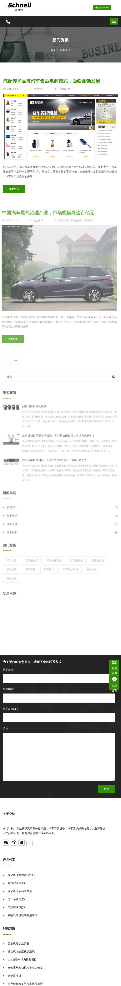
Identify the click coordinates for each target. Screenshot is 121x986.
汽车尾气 (49, 571)
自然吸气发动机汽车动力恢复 (25, 967)
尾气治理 (12, 562)
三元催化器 (31, 562)
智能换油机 (98, 562)
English (104, 7)
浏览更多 (14, 188)
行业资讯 (62, 518)
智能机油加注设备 (18, 943)
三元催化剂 (76, 562)
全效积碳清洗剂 (17, 883)
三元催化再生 (54, 562)
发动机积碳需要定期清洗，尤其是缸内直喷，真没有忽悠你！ (58, 438)
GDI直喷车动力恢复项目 (22, 959)
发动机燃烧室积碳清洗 (21, 951)
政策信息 (12, 580)
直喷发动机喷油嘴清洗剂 (22, 915)
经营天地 (62, 526)
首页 (53, 49)
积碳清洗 (12, 571)
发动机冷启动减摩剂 (20, 891)
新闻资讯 (65, 49)
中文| (98, 7)
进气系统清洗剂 (17, 899)
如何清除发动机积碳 (34, 408)
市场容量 (30, 571)
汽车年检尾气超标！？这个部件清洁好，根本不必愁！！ (55, 462)
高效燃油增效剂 (17, 907)
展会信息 (92, 571)
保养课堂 (62, 535)
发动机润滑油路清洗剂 (21, 875)
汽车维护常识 (70, 571)
